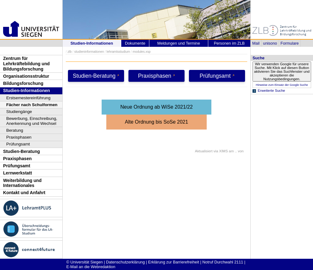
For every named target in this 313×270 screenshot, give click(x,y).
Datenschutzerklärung (125, 262)
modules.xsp (141, 51)
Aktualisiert (203, 151)
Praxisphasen (18, 137)
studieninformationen (89, 51)
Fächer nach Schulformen (31, 104)
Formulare (290, 43)
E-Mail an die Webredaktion (90, 266)
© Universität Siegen (84, 262)
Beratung (14, 130)
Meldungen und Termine (178, 43)
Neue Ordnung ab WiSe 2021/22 (156, 107)
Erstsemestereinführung (28, 98)
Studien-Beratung (21, 151)
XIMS (223, 151)
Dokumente (135, 43)
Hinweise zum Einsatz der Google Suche (282, 84)
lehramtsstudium (118, 51)
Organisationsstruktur (26, 76)
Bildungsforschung (23, 83)
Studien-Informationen (26, 90)
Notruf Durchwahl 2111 (222, 262)
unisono (270, 43)
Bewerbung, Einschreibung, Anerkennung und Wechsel (31, 121)
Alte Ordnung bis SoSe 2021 (156, 122)
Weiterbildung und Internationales (22, 183)
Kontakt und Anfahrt (24, 192)
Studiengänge (19, 111)
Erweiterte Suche (271, 90)
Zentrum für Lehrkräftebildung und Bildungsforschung (26, 63)
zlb (70, 51)
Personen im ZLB (229, 43)
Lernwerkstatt (17, 172)
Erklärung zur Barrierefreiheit (173, 262)
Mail (255, 43)
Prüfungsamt (18, 144)
